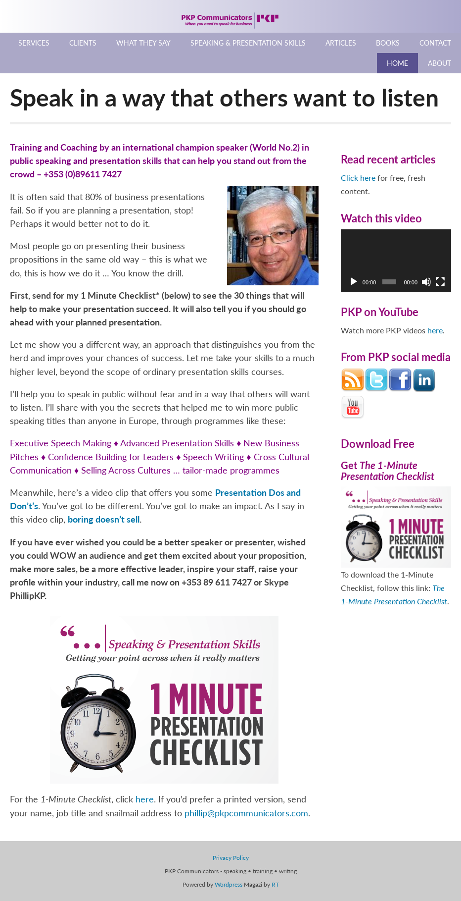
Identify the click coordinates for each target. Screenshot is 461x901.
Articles (340, 43)
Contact (435, 43)
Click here (358, 177)
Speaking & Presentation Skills (248, 43)
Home (397, 63)
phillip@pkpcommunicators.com (246, 812)
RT (275, 884)
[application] (396, 260)
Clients (82, 43)
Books (388, 43)
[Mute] (426, 282)
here (145, 799)
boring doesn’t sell (103, 519)
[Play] (354, 282)
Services (33, 43)
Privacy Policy (231, 857)
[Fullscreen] (440, 282)
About (439, 63)
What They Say (143, 43)
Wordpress (228, 884)
